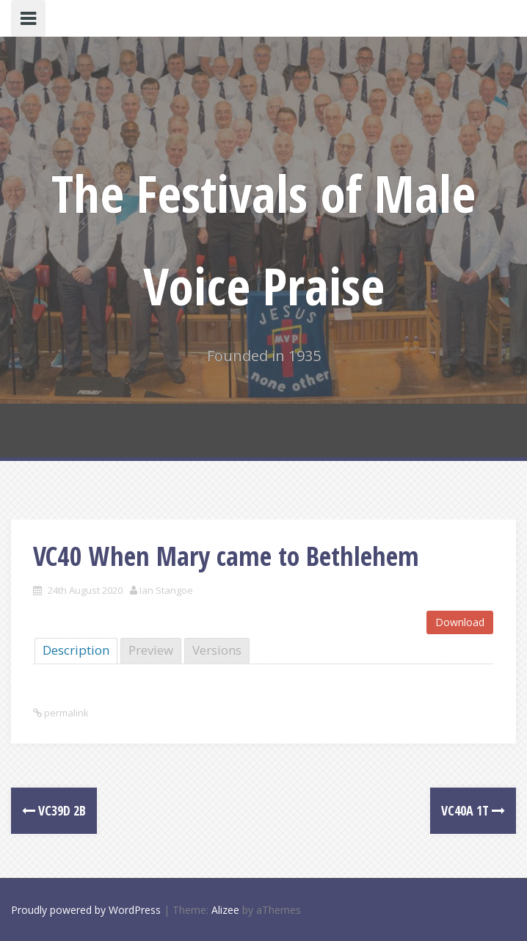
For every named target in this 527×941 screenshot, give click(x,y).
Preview (150, 650)
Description (76, 650)
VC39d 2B (54, 810)
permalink (65, 712)
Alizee (225, 910)
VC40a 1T (473, 810)
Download (459, 622)
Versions (216, 650)
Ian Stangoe (166, 590)
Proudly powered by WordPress (86, 910)
